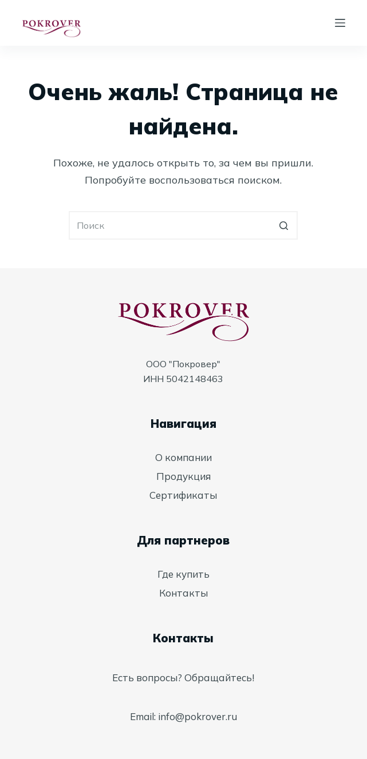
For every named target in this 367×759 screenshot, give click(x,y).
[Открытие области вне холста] (340, 23)
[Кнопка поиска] (283, 225)
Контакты (183, 593)
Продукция (183, 476)
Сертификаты (183, 495)
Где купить (183, 574)
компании (188, 457)
